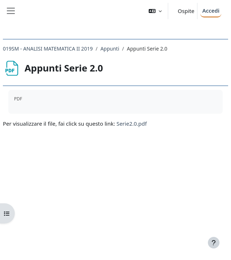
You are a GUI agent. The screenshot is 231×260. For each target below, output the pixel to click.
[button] (155, 11)
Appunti (109, 48)
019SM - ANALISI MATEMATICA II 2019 (48, 48)
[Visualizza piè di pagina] (213, 242)
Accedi (210, 10)
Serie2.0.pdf (132, 123)
